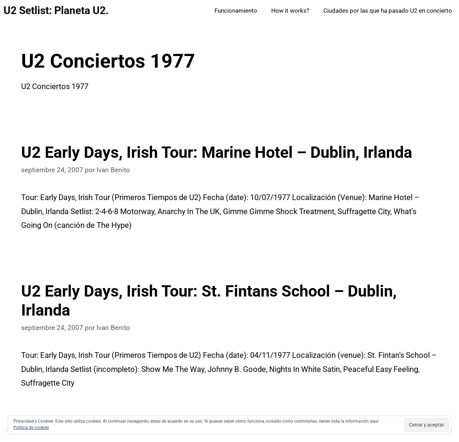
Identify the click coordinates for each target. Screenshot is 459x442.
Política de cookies (31, 427)
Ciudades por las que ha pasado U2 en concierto (387, 10)
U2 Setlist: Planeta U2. (56, 10)
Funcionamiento (236, 10)
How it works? (290, 10)
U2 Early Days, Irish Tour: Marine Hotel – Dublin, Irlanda (216, 152)
